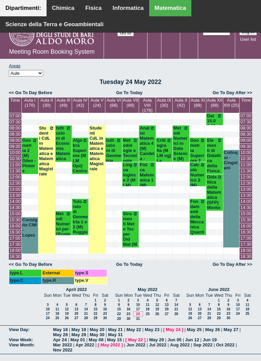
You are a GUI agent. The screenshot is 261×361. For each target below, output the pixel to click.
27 (76, 318)
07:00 (15, 115)
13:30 (15, 195)
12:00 (15, 176)
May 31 (115, 334)
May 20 (97, 329)
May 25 (194, 329)
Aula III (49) (63, 103)
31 (138, 319)
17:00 (15, 238)
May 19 (78, 329)
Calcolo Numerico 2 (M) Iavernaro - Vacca (197, 182)
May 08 (96, 339)
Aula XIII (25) (231, 103)
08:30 (15, 134)
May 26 (212, 329)
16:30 (15, 232)
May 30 (97, 334)
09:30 (15, 146)
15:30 (15, 219)
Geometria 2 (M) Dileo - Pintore (29, 155)
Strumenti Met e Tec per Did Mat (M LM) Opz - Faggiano (130, 239)
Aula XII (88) (215, 103)
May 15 (114, 339)
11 (57, 309)
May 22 (133, 329)
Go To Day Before (33, 92)
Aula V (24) (96, 103)
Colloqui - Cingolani (231, 160)
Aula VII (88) (130, 103)
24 (48, 318)
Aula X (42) (180, 103)
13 (76, 309)
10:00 (15, 152)
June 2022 (218, 289)
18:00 (15, 250)
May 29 (78, 334)
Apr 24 (60, 339)
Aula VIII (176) (147, 105)
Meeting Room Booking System (51, 51)
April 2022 (76, 289)
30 (105, 318)
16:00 (15, 225)
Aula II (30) (46, 103)
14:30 (15, 207)
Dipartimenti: (23, 8)
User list (248, 39)
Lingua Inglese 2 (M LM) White (130, 177)
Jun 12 (192, 339)
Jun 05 (174, 339)
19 (67, 313)
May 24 (173, 329)
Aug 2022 (180, 344)
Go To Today (129, 92)
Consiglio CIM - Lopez (29, 227)
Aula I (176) (29, 103)
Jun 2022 (135, 344)
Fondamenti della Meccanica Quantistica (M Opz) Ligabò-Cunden (197, 234)
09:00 (15, 140)
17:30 (15, 244)
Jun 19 (210, 339)
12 (67, 309)
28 (86, 318)
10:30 (15, 158)
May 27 (231, 329)
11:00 (15, 164)
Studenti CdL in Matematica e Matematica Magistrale (46, 150)
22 (95, 313)
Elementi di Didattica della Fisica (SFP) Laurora (214, 163)
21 (86, 313)
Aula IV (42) (80, 103)
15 (95, 309)
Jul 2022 (157, 344)
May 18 (60, 329)
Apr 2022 (84, 344)
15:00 (15, 213)
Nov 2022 (62, 350)
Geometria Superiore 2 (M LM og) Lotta (197, 158)
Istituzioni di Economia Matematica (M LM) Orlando (63, 150)
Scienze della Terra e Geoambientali (54, 24)
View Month (21, 344)
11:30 (15, 170)
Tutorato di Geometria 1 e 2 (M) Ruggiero (80, 219)
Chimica (63, 8)
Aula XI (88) (198, 103)
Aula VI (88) (114, 103)
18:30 (15, 256)
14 (86, 309)
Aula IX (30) (164, 103)
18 (57, 313)
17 (48, 313)
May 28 (60, 334)
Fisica (93, 8)
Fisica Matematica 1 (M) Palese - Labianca (147, 185)
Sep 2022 (202, 344)
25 (57, 318)
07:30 (15, 121)
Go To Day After (229, 92)
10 (48, 309)
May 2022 (147, 289)
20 (76, 313)
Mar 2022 (62, 344)
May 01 (77, 339)
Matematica (170, 8)
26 (67, 318)
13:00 (15, 189)
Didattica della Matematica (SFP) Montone (214, 194)
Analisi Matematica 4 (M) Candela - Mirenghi (147, 148)
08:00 (15, 128)
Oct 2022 (225, 344)
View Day (18, 329)
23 (105, 313)
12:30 (15, 183)
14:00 (15, 201)
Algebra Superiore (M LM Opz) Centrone (80, 158)
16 (105, 309)
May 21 (115, 329)
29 (95, 318)
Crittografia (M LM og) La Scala (164, 153)
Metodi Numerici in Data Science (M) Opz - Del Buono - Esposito (180, 158)
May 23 (152, 329)
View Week (20, 339)
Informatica (128, 8)
